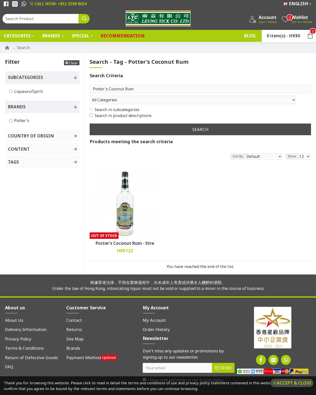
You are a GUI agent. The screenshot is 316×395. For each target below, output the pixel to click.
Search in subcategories (114, 100)
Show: (293, 146)
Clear (73, 62)
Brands (17, 107)
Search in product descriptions (121, 106)
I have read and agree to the (184, 370)
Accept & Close (294, 383)
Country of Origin (31, 136)
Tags (13, 162)
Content (19, 149)
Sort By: (246, 146)
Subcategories (25, 77)
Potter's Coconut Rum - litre (125, 233)
